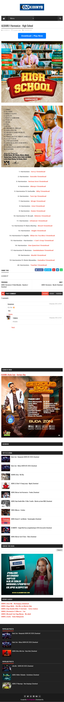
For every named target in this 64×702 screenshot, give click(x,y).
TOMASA (15, 318)
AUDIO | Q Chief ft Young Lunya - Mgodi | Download (24, 483)
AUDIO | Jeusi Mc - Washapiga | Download (15, 603)
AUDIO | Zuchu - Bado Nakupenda (12, 616)
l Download (42, 221)
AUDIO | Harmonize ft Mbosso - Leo (13, 611)
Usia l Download (38, 206)
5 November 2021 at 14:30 (55, 318)
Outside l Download (38, 176)
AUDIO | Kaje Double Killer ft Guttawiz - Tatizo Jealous (19, 608)
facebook (59, 293)
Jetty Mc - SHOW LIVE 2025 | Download (22, 666)
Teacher (34, 265)
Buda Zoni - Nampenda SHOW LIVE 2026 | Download (25, 457)
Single (34, 230)
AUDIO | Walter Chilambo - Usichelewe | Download (25, 675)
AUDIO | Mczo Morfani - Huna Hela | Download (24, 651)
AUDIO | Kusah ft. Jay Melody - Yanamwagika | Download (26, 519)
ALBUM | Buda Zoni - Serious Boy (13, 374)
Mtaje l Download (38, 201)
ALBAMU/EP (28, 30)
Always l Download (38, 186)
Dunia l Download (38, 211)
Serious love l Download (38, 181)
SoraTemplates (31, 699)
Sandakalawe (38, 250)
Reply (9, 311)
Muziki (34, 255)
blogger (45, 293)
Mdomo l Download (42, 216)
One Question (34, 245)
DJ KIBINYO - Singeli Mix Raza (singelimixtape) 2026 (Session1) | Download (31, 528)
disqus (52, 293)
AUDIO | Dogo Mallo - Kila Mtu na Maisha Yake (16, 606)
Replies (11, 314)
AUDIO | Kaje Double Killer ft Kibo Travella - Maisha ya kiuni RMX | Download (31, 501)
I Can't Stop (39, 240)
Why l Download (43, 191)
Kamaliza (41, 260)
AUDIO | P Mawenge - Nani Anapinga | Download (25, 684)
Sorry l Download (38, 171)
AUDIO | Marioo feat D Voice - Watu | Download (23, 537)
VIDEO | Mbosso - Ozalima (18, 510)
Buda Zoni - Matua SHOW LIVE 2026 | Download (24, 466)
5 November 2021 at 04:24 (55, 304)
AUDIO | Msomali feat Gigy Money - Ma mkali (16, 614)
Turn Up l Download (38, 196)
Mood (40, 226)
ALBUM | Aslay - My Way (17, 475)
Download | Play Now (32, 35)
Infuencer (34, 221)
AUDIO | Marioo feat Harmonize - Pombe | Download (25, 492)
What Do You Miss (38, 235)
